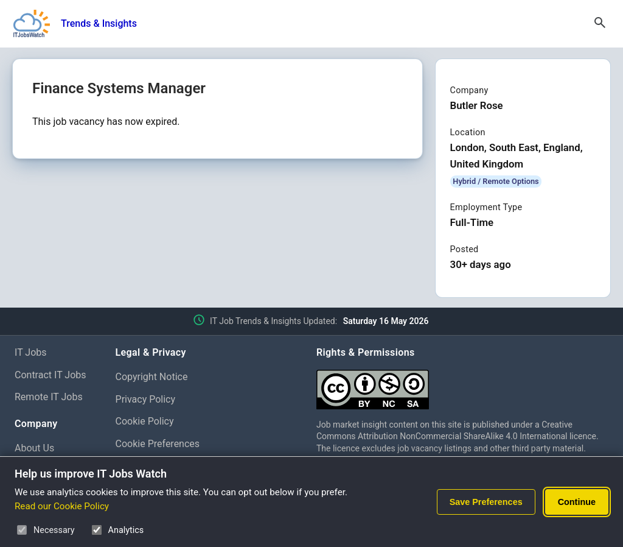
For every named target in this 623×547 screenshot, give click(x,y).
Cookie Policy (145, 421)
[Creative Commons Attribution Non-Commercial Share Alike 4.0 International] (462, 384)
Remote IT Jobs (49, 397)
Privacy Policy (146, 399)
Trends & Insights (99, 23)
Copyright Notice (152, 377)
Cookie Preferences (158, 444)
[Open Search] (599, 23)
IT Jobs (31, 352)
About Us (34, 448)
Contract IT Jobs (50, 375)
